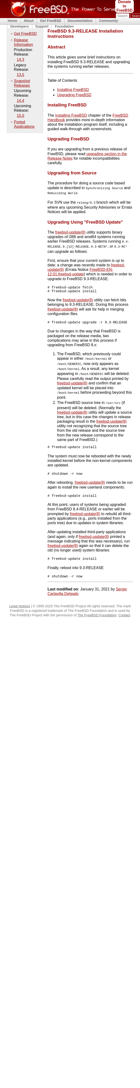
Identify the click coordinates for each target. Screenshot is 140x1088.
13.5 (20, 75)
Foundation (64, 26)
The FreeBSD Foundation (97, 618)
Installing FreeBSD (73, 90)
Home (12, 21)
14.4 (20, 101)
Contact (124, 618)
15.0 (20, 116)
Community (108, 21)
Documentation (80, 21)
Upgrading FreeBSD (74, 95)
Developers (19, 26)
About (29, 21)
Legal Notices (19, 609)
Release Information (23, 42)
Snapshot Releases (22, 83)
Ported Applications (24, 124)
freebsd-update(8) (70, 232)
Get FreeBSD (50, 21)
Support (41, 26)
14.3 (20, 60)
